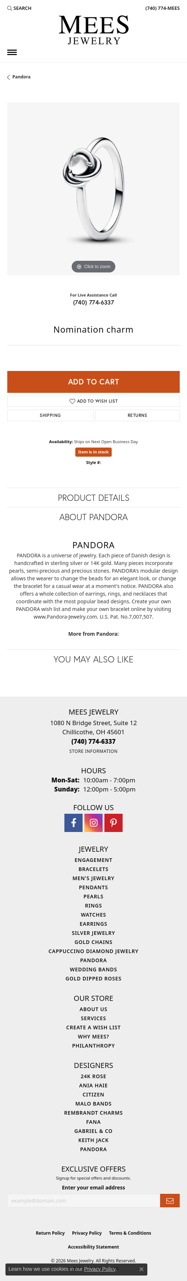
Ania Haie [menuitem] (93, 1085)
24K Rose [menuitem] (94, 1076)
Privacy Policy (87, 1233)
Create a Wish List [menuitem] (93, 1027)
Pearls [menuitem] (94, 896)
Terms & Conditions (130, 1233)
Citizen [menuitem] (93, 1094)
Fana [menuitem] (93, 1121)
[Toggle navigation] (12, 52)
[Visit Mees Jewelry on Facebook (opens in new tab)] (73, 823)
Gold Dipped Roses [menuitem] (93, 978)
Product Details (94, 497)
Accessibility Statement (93, 1247)
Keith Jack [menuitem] (93, 1140)
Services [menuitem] (93, 1018)
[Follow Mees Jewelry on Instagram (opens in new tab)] (93, 823)
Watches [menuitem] (93, 914)
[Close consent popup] (141, 1269)
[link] (162, 8)
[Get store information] (93, 751)
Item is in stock (93, 451)
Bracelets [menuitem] (93, 869)
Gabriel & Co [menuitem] (93, 1130)
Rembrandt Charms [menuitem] (93, 1112)
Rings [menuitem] (93, 905)
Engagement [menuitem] (93, 859)
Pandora (21, 77)
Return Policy (50, 1233)
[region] (93, 188)
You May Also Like (93, 659)
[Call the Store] (93, 741)
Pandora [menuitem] (93, 960)
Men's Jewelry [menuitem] (93, 878)
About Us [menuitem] (93, 1009)
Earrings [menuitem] (93, 923)
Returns (137, 415)
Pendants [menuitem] (93, 887)
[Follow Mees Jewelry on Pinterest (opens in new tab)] (113, 823)
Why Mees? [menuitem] (93, 1036)
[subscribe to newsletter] (170, 1200)
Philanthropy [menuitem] (93, 1045)
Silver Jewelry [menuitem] (93, 932)
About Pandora (93, 517)
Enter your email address (93, 1187)
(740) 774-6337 (93, 302)
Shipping (50, 415)
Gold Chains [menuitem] (93, 942)
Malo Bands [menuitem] (93, 1103)
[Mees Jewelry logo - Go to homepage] (93, 31)
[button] (19, 8)
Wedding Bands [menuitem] (93, 969)
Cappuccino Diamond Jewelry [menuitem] (93, 951)
